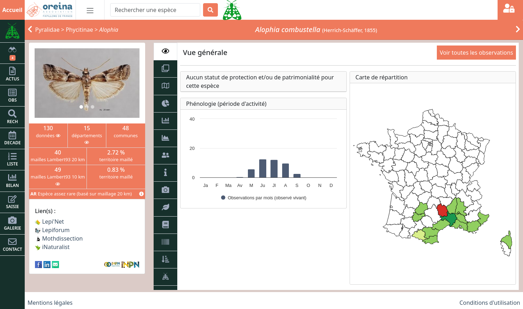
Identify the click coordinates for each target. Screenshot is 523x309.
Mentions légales (50, 303)
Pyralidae (47, 30)
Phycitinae (79, 30)
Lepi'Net (49, 221)
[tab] (165, 51)
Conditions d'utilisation (489, 303)
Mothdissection (59, 238)
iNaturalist (52, 247)
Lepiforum (52, 230)
